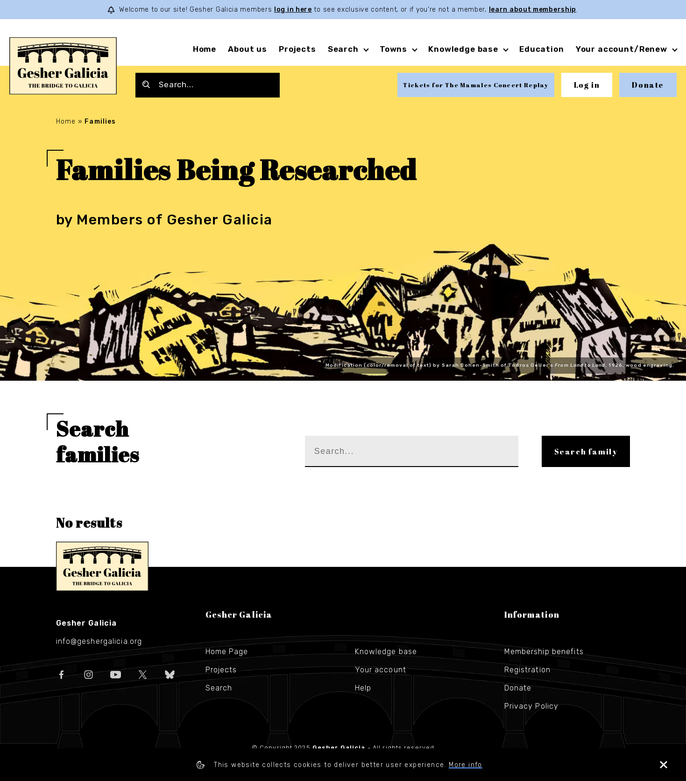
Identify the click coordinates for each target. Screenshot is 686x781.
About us (247, 49)
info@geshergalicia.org (99, 641)
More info (465, 765)
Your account (380, 669)
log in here (293, 10)
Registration (527, 669)
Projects (297, 49)
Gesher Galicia (102, 566)
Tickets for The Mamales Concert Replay (475, 85)
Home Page (226, 651)
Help (363, 687)
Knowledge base (463, 49)
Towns (393, 49)
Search (343, 49)
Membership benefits (544, 651)
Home (204, 49)
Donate (648, 85)
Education (541, 49)
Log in (587, 85)
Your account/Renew (621, 49)
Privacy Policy (531, 706)
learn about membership (532, 10)
